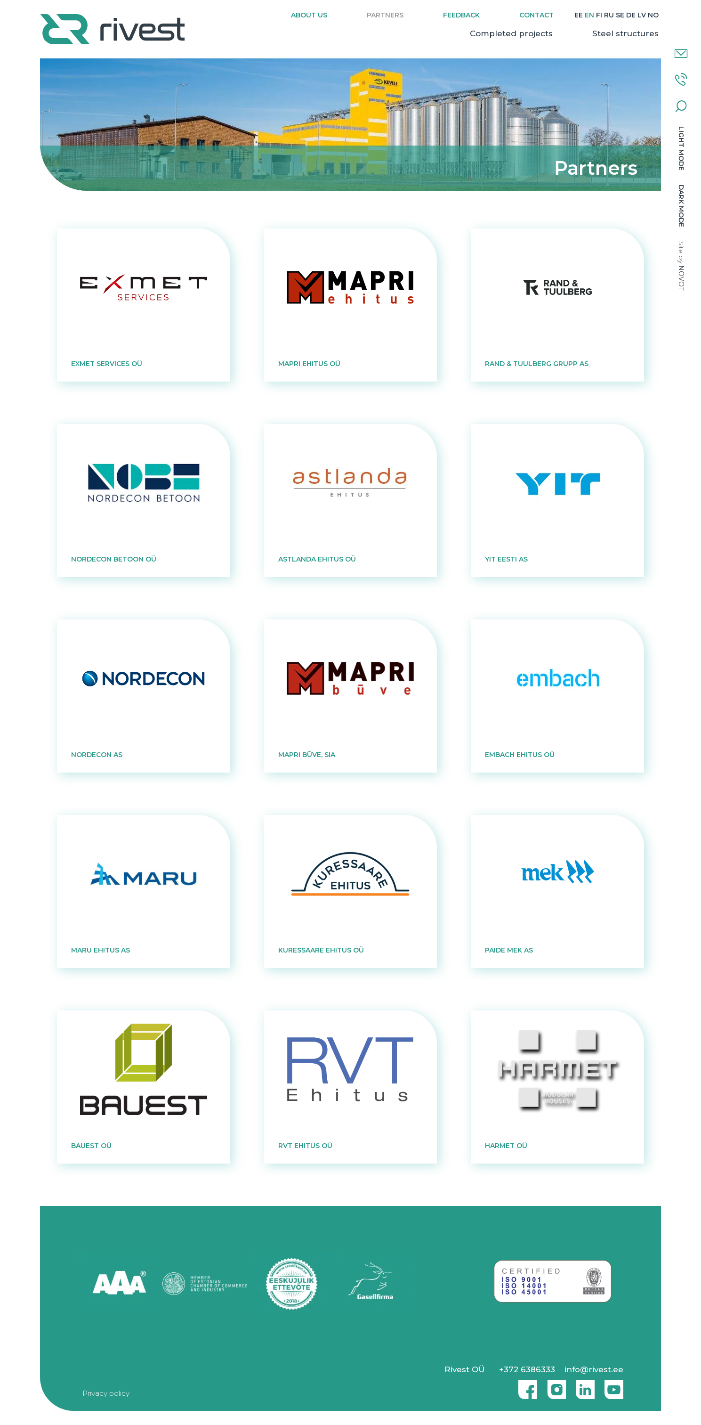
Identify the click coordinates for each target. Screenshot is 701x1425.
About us (309, 15)
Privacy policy (105, 1393)
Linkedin (583, 1386)
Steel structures (625, 33)
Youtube (613, 1386)
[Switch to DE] (631, 15)
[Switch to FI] (599, 15)
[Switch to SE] (620, 15)
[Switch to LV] (641, 15)
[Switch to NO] (653, 15)
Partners (385, 15)
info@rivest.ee (593, 1369)
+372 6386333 (527, 1369)
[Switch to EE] (578, 15)
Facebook (525, 1386)
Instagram (554, 1386)
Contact (536, 15)
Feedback (461, 15)
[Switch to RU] (609, 15)
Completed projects (511, 33)
